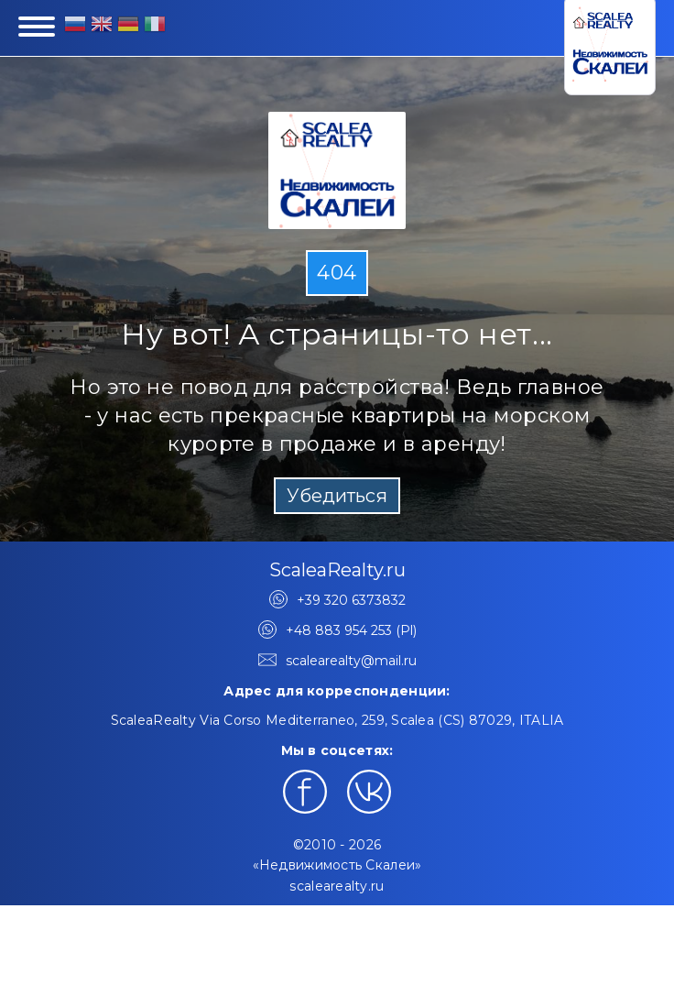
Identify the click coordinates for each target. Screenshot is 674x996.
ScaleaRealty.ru (337, 570)
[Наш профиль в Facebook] (305, 792)
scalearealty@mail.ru (351, 660)
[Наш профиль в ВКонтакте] (369, 792)
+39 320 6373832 (351, 600)
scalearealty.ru (336, 886)
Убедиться (337, 496)
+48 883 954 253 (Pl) (351, 630)
